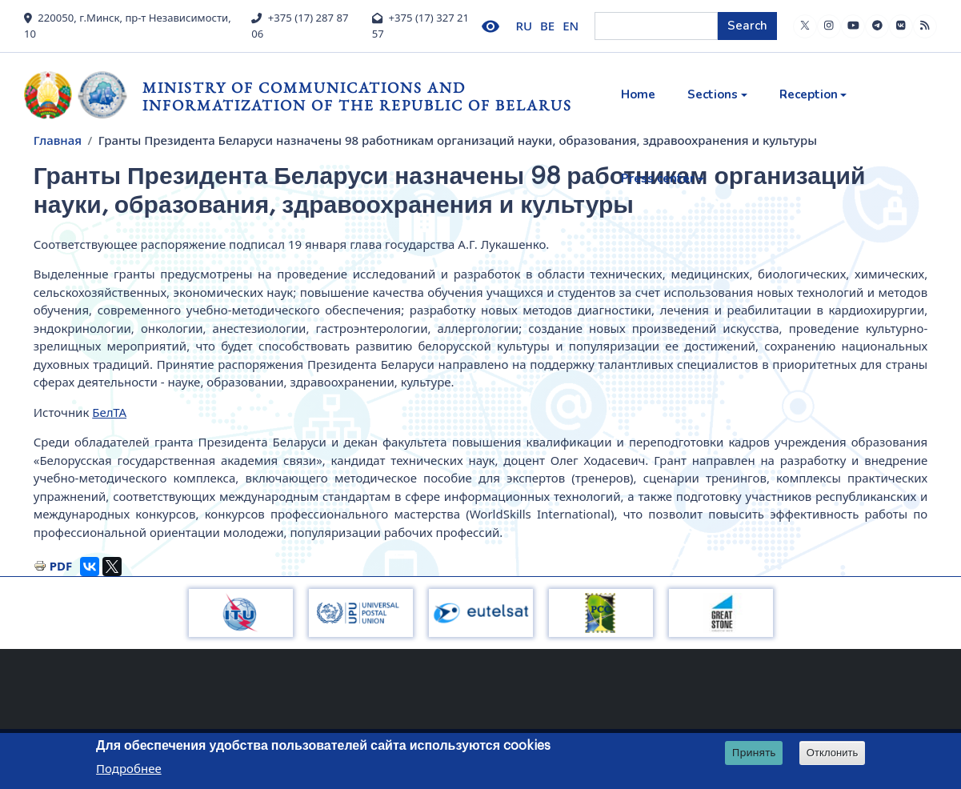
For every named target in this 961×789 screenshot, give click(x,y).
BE (547, 26)
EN (571, 26)
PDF (61, 566)
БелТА (109, 412)
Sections (712, 94)
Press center (658, 178)
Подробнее (129, 768)
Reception (808, 94)
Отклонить (833, 753)
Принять (754, 752)
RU (524, 26)
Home (638, 94)
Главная (58, 140)
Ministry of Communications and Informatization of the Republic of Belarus (357, 96)
